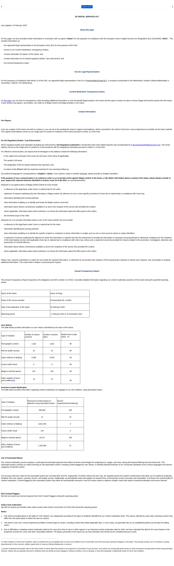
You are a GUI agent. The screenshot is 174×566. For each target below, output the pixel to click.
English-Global (87, 7)
